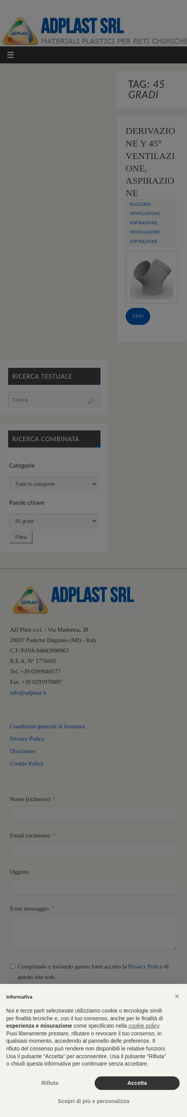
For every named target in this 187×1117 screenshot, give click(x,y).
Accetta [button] (137, 1083)
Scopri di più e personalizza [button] (93, 1101)
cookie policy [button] (143, 1026)
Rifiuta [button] (50, 1083)
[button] (177, 996)
